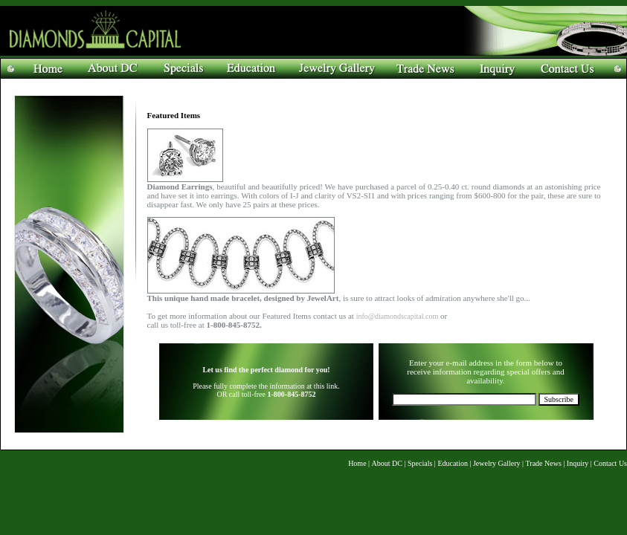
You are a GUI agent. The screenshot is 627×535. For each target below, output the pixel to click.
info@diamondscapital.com (397, 316)
